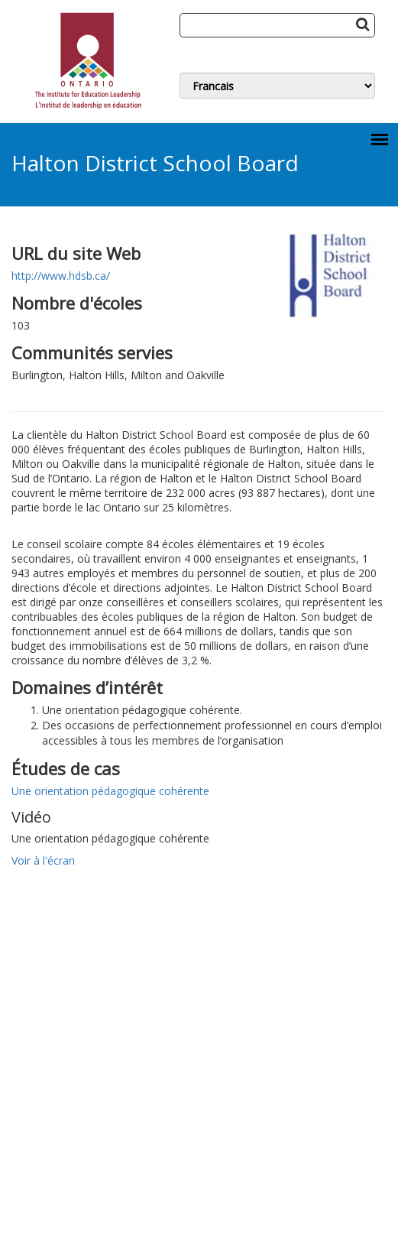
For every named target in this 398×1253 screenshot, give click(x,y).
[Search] (277, 25)
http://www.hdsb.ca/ (60, 275)
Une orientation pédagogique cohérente (110, 791)
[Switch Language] (277, 86)
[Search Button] (362, 24)
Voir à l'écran (43, 860)
